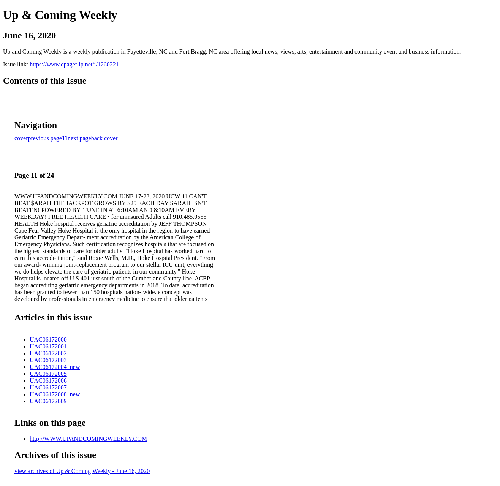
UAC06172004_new (55, 367)
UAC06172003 (48, 360)
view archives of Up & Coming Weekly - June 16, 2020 (82, 471)
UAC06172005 (48, 373)
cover (21, 138)
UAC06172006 (48, 380)
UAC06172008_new (55, 394)
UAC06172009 (48, 401)
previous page (45, 138)
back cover (104, 138)
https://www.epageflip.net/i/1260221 (74, 64)
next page (79, 138)
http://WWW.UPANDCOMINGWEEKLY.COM (88, 438)
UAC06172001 (48, 346)
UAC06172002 (48, 353)
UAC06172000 (48, 339)
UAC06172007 (48, 387)
